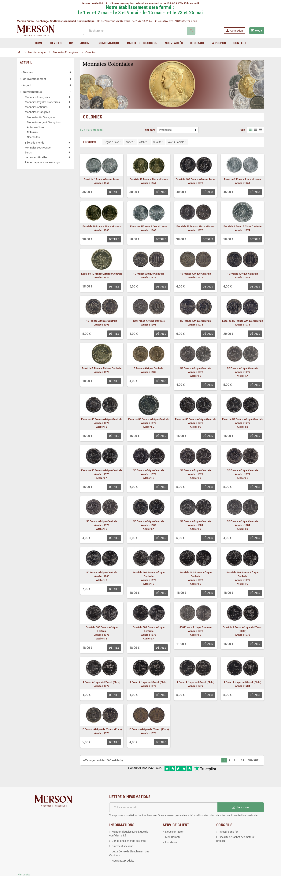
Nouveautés (174, 43)
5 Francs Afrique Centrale (148, 368)
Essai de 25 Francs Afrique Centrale (242, 320)
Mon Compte (172, 824)
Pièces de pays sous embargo (42, 162)
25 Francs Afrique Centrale (195, 320)
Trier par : (149, 129)
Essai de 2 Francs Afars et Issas (242, 179)
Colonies (32, 132)
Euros (28, 152)
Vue (242, 129)
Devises (28, 72)
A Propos (219, 43)
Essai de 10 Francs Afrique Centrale (101, 273)
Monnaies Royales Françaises (42, 102)
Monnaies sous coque (37, 147)
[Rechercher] (139, 31)
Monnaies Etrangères (37, 112)
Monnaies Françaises (37, 97)
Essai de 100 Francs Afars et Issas (195, 179)
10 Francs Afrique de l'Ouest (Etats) (101, 729)
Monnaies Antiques (36, 107)
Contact (239, 43)
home (39, 43)
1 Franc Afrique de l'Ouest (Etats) (101, 682)
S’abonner (241, 795)
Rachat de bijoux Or (142, 43)
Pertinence (165, 129)
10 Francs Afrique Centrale (148, 273)
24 (242, 760)
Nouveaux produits (123, 848)
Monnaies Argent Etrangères (44, 122)
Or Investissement (34, 79)
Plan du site (23, 862)
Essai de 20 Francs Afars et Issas (102, 226)
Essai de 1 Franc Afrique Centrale (243, 226)
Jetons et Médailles (36, 157)
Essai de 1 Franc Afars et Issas (101, 179)
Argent (27, 85)
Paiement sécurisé (122, 833)
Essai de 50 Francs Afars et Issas (195, 226)
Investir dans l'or (228, 819)
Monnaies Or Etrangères (41, 117)
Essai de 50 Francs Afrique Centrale (101, 419)
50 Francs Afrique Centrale (195, 368)
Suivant (254, 760)
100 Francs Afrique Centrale (149, 320)
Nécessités (33, 137)
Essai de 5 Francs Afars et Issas (148, 226)
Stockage (197, 43)
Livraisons (171, 829)
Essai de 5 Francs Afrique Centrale (101, 368)
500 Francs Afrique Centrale (195, 627)
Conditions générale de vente (129, 828)
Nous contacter (174, 819)
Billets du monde (34, 142)
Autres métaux (35, 127)
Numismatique (32, 92)
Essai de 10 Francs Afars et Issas (149, 179)
